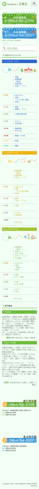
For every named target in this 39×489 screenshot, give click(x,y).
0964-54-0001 (11, 448)
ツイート (6, 43)
